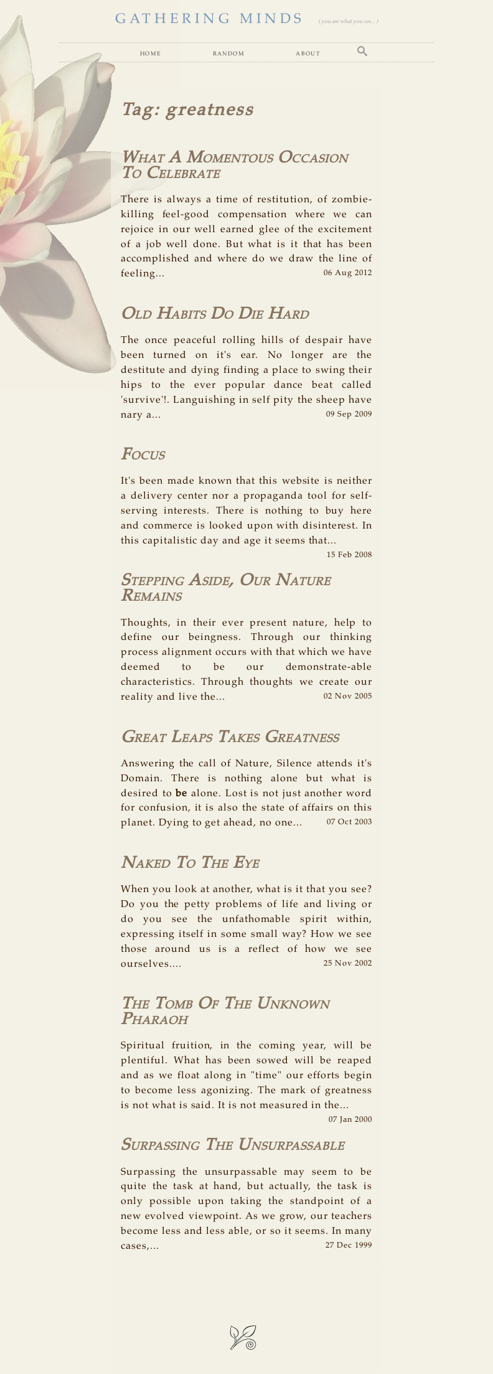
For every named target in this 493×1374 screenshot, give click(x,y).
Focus (142, 455)
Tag (137, 110)
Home (150, 53)
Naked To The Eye (190, 863)
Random (229, 53)
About (308, 53)
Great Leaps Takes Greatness (230, 737)
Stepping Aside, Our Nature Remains (226, 588)
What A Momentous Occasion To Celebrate (234, 165)
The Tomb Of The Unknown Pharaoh (225, 1011)
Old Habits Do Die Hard (215, 314)
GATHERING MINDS (210, 19)
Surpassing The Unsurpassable (232, 1145)
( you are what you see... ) (348, 21)
